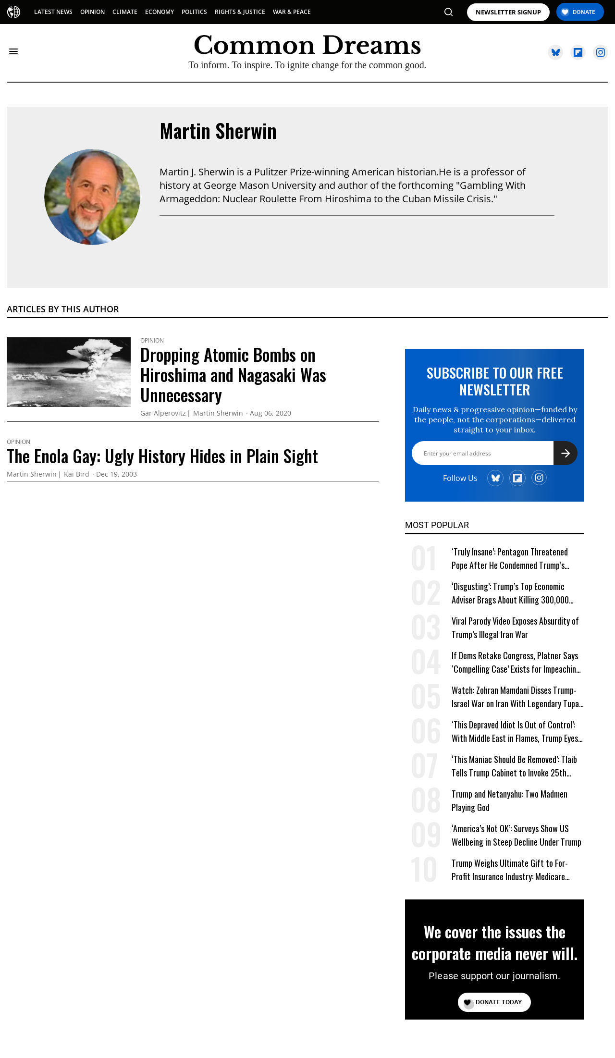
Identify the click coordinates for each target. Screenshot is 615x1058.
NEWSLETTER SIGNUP (508, 12)
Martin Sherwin (218, 130)
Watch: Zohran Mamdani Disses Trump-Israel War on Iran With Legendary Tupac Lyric (517, 697)
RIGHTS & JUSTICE (240, 12)
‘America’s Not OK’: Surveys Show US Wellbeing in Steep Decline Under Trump (516, 835)
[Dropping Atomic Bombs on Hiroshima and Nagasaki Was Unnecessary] (69, 371)
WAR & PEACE (292, 12)
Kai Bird (76, 474)
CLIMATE (124, 12)
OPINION (92, 12)
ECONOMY (159, 12)
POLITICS (194, 12)
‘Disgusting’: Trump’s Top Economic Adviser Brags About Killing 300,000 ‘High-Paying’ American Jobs (510, 593)
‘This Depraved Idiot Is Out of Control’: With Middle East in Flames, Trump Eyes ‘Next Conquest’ (515, 731)
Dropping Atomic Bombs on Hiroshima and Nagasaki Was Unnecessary (233, 374)
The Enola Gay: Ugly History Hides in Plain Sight (162, 455)
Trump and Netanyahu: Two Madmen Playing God (509, 800)
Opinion (152, 340)
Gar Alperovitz (163, 413)
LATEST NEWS (53, 12)
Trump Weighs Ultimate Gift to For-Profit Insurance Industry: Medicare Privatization (510, 870)
